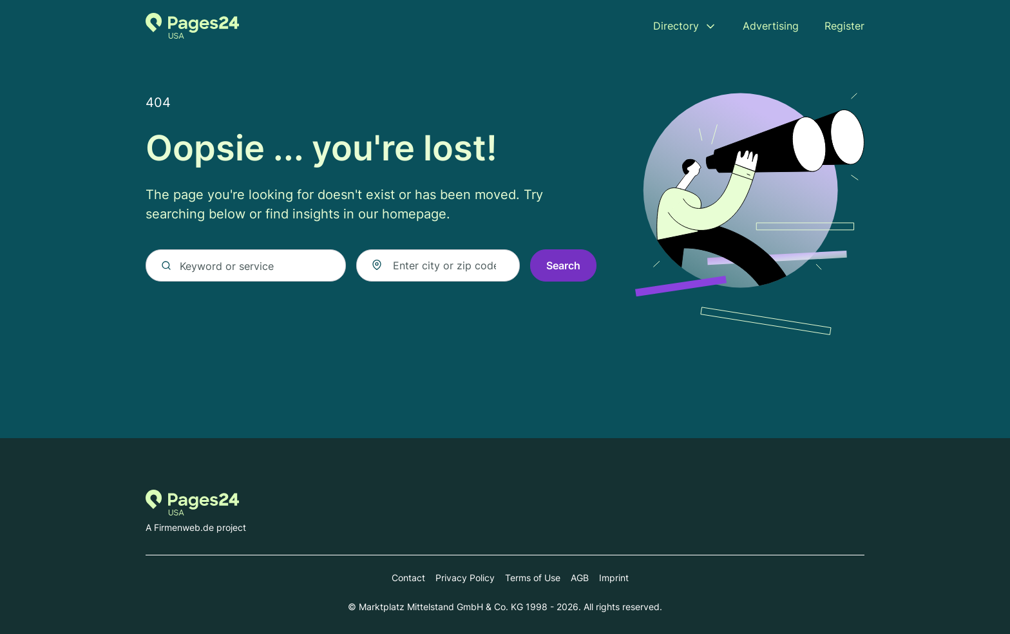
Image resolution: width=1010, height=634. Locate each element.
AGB (580, 577)
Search (563, 265)
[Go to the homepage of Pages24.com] (192, 26)
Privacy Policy (465, 577)
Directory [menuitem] (676, 25)
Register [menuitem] (844, 25)
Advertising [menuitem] (771, 25)
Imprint (614, 577)
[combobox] (438, 265)
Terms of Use (532, 577)
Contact (408, 577)
